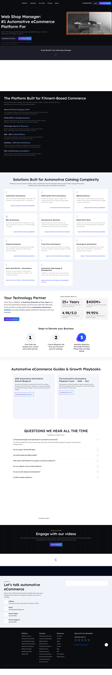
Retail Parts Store (43, 655)
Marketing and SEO (27, 657)
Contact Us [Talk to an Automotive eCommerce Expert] (102, 86)
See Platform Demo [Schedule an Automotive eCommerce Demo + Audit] (28, 39)
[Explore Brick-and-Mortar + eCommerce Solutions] (21, 278)
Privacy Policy (60, 660)
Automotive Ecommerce (45, 642)
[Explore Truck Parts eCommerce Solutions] (56, 252)
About (57, 3)
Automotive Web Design (45, 645)
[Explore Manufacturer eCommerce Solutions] (56, 228)
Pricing (50, 3)
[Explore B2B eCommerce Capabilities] (91, 204)
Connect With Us (56, 551)
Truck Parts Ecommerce (45, 660)
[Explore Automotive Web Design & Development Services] (56, 278)
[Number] (87, 3)
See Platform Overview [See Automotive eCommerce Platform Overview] (10, 39)
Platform (24, 3)
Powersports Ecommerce (45, 663)
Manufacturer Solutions (45, 652)
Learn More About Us (12, 324)
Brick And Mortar (43, 668)
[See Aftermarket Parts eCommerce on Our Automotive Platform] (56, 204)
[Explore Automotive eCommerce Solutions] (21, 204)
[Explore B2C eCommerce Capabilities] (21, 228)
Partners (59, 645)
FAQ (58, 657)
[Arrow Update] (106, 651)
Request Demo (61, 663)
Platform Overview (27, 642)
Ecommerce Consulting (28, 652)
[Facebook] (75, 646)
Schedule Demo (105, 3)
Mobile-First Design (27, 655)
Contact (59, 650)
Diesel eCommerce (44, 657)
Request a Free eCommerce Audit (65, 524)
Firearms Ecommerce (44, 665)
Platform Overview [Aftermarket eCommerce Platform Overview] (29, 86)
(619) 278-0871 (13, 628)
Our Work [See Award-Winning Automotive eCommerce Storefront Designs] (67, 86)
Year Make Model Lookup (28, 647)
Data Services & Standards (29, 650)
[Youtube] (89, 646)
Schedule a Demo (43, 524)
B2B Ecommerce (43, 647)
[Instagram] (82, 646)
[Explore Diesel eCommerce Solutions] (21, 252)
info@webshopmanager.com (17, 615)
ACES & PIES (25, 660)
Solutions (33, 3)
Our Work (42, 3)
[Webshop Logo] (8, 3)
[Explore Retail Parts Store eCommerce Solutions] (91, 228)
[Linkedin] (86, 646)
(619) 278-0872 (13, 622)
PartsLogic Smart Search (28, 645)
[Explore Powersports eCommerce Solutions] (91, 252)
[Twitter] (79, 646)
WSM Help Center (82, 651)
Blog (58, 655)
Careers (59, 652)
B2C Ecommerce (43, 650)
